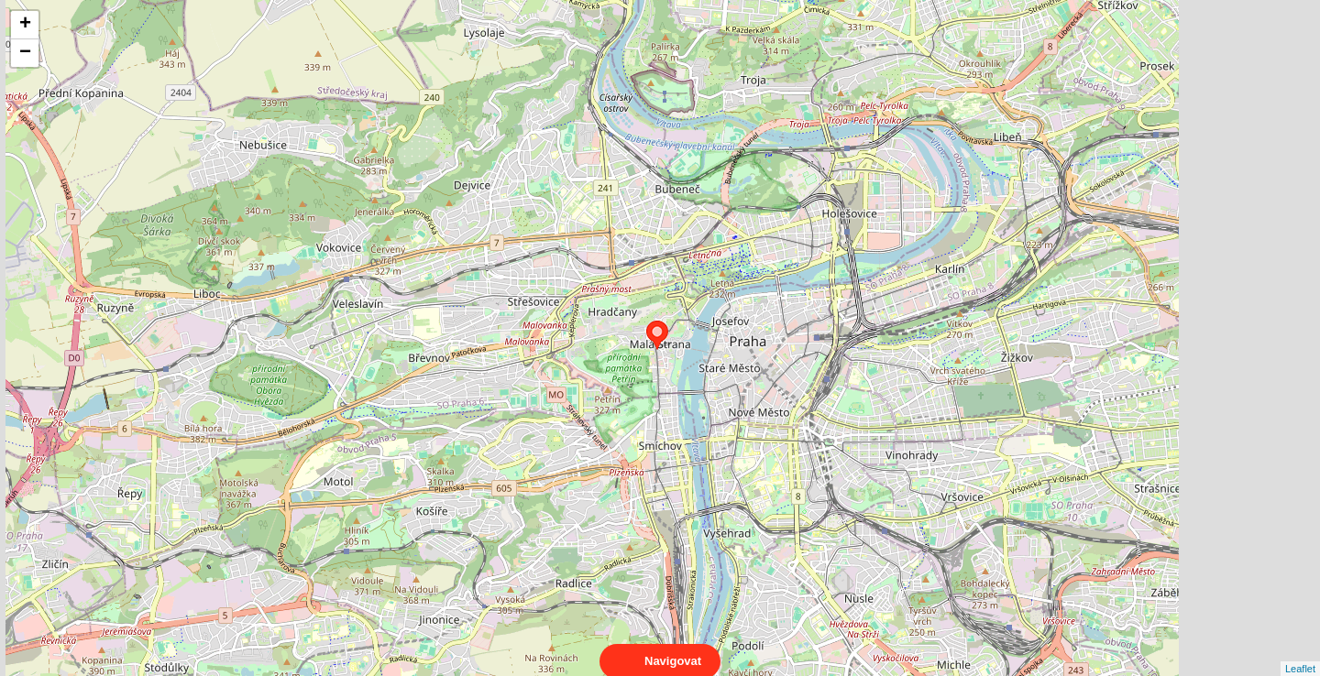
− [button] (25, 53)
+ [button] (25, 24)
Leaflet (1300, 652)
